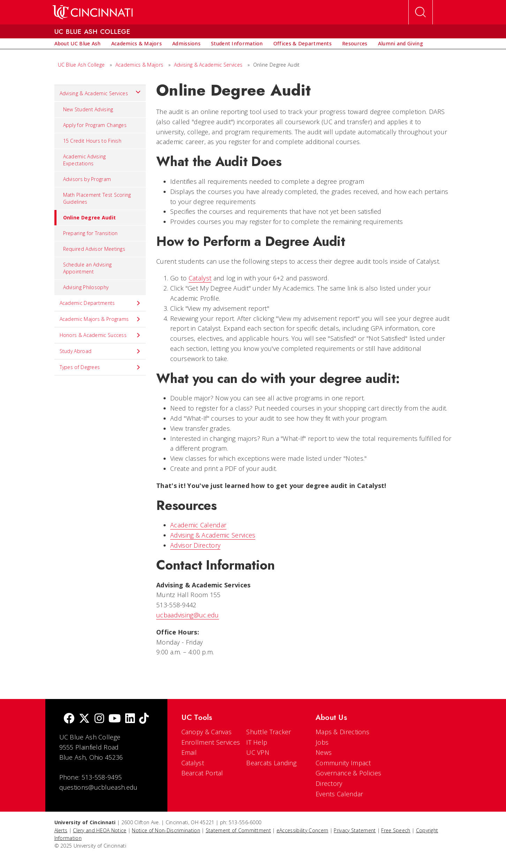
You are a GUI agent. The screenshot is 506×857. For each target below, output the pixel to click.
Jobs (322, 742)
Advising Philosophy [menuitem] (86, 287)
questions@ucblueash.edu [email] (98, 787)
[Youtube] (114, 719)
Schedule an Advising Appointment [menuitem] (87, 268)
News (324, 752)
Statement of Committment (238, 830)
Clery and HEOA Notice (99, 830)
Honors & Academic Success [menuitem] (100, 335)
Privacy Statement (355, 830)
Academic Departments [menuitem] (100, 303)
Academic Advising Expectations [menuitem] (84, 160)
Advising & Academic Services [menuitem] (100, 92)
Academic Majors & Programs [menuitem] (100, 319)
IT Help (256, 742)
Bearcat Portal (202, 773)
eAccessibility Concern (302, 830)
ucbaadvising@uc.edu (187, 615)
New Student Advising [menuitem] (88, 109)
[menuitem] (77, 43)
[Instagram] (99, 719)
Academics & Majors (139, 64)
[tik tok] (144, 719)
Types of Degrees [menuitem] (100, 367)
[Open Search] (420, 12)
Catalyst (200, 278)
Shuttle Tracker (268, 732)
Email (189, 752)
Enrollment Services (210, 742)
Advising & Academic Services (208, 64)
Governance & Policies (348, 773)
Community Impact (343, 763)
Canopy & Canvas (206, 732)
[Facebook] (69, 719)
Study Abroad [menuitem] (100, 351)
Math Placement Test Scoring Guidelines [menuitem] (97, 198)
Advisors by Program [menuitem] (87, 179)
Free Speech (395, 830)
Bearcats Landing (271, 763)
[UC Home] (92, 12)
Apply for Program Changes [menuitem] (95, 125)
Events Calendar (339, 794)
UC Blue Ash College (81, 64)
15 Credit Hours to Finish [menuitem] (92, 140)
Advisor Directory (195, 545)
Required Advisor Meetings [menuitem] (94, 249)
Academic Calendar (198, 525)
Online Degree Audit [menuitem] (85, 217)
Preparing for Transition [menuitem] (90, 233)
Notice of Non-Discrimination (166, 830)
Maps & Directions (342, 732)
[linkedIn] (130, 719)
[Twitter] (84, 719)
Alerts (61, 830)
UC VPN (257, 752)
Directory (329, 783)
